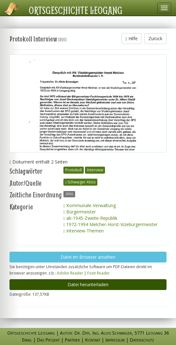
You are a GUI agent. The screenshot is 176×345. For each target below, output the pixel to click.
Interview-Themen (83, 231)
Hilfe (132, 38)
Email (27, 340)
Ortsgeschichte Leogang (75, 10)
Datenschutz (142, 340)
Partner (72, 340)
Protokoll (73, 170)
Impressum (115, 340)
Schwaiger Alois (80, 182)
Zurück (155, 38)
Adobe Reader (70, 272)
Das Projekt (48, 340)
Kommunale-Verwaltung (89, 205)
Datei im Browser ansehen (88, 257)
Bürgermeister (79, 212)
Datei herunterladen (88, 284)
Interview (95, 170)
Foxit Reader (98, 272)
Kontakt (92, 340)
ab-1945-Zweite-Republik (90, 218)
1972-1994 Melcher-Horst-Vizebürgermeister (110, 224)
